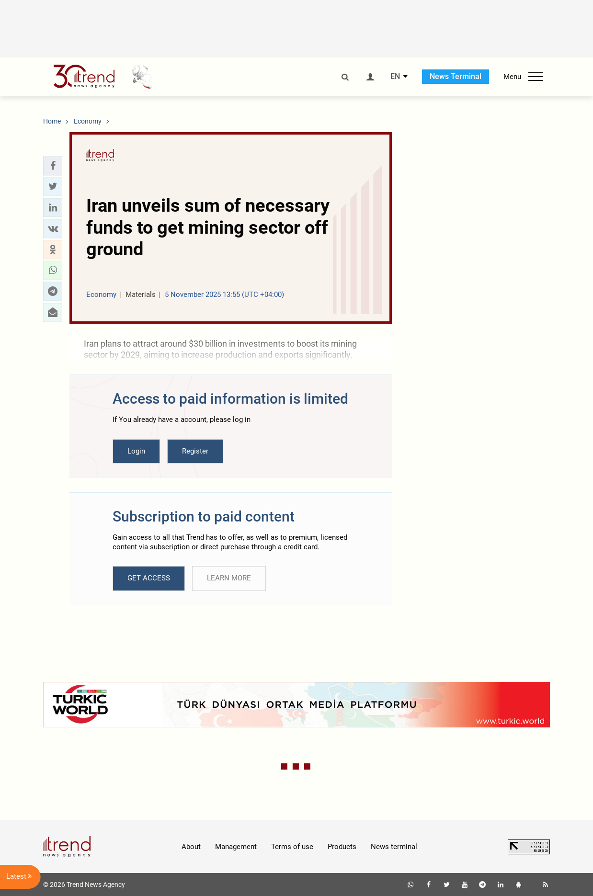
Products (342, 846)
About (191, 846)
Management (236, 846)
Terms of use (292, 846)
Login (136, 451)
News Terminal (455, 76)
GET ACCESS (148, 578)
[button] (52, 165)
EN (395, 76)
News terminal (394, 846)
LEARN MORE (229, 578)
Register (195, 451)
